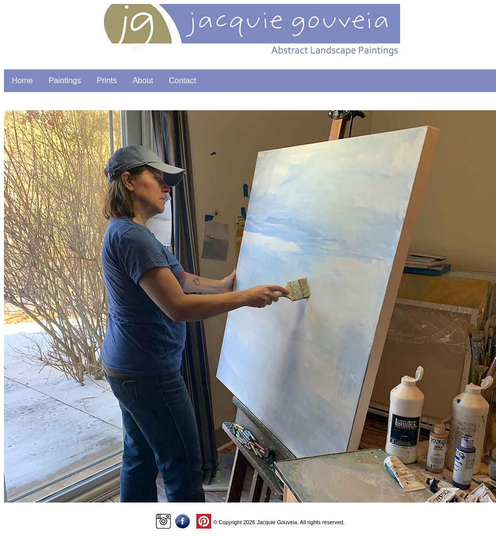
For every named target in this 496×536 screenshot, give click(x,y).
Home (22, 80)
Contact (182, 80)
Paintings (65, 80)
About (142, 80)
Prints (107, 80)
